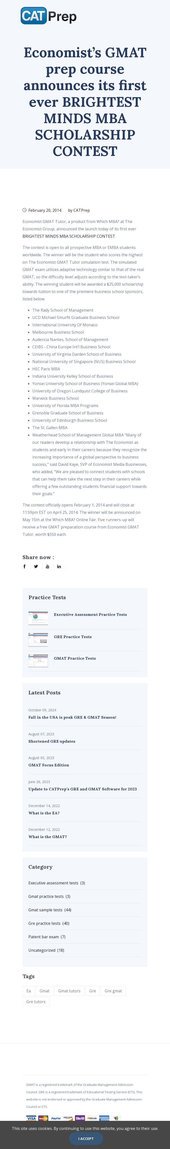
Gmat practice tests (49, 896)
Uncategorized (46, 950)
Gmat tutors (69, 991)
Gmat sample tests (49, 910)
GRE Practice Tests (73, 636)
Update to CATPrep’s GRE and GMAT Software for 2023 (82, 788)
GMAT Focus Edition (48, 764)
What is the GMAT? (47, 836)
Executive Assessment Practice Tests (90, 614)
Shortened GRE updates (51, 741)
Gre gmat (113, 991)
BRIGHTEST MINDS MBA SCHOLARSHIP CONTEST (69, 236)
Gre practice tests (48, 923)
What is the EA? (44, 812)
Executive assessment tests (56, 883)
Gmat (44, 991)
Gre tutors (36, 1001)
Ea (28, 991)
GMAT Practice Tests (75, 658)
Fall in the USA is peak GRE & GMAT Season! (72, 717)
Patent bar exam (46, 936)
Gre (92, 991)
